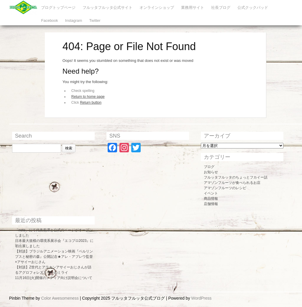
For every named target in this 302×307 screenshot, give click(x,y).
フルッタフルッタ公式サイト (107, 7)
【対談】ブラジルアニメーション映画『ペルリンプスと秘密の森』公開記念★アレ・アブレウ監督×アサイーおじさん (54, 256)
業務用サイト (192, 7)
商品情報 (211, 199)
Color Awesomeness (59, 298)
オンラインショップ (156, 7)
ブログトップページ (58, 7)
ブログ (209, 167)
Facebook (49, 20)
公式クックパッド (252, 7)
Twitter (94, 20)
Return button (90, 102)
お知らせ (211, 172)
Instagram (73, 20)
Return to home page (88, 97)
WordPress (201, 298)
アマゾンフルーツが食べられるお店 (232, 183)
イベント (211, 193)
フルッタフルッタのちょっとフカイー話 (235, 177)
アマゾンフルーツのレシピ (225, 188)
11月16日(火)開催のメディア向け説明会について (54, 278)
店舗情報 (211, 204)
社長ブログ (220, 7)
